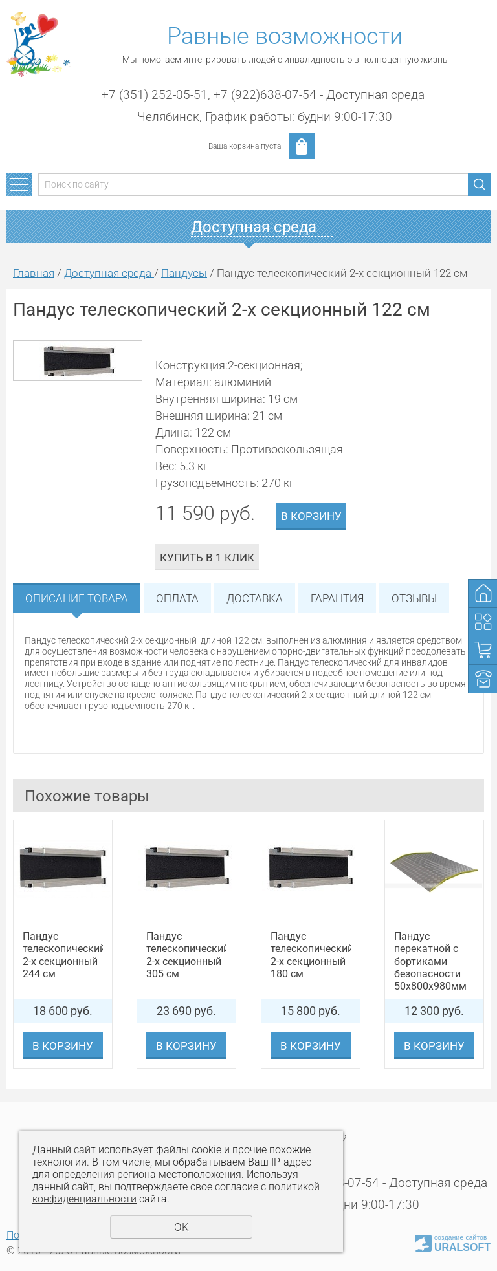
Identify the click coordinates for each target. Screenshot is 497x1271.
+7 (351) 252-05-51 (155, 95)
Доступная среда (109, 272)
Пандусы (184, 272)
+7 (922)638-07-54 (265, 95)
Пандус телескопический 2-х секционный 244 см (63, 955)
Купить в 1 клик (207, 557)
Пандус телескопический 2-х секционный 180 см (311, 955)
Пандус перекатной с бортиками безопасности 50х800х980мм (430, 961)
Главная (33, 272)
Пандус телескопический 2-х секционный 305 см (186, 955)
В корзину (311, 516)
